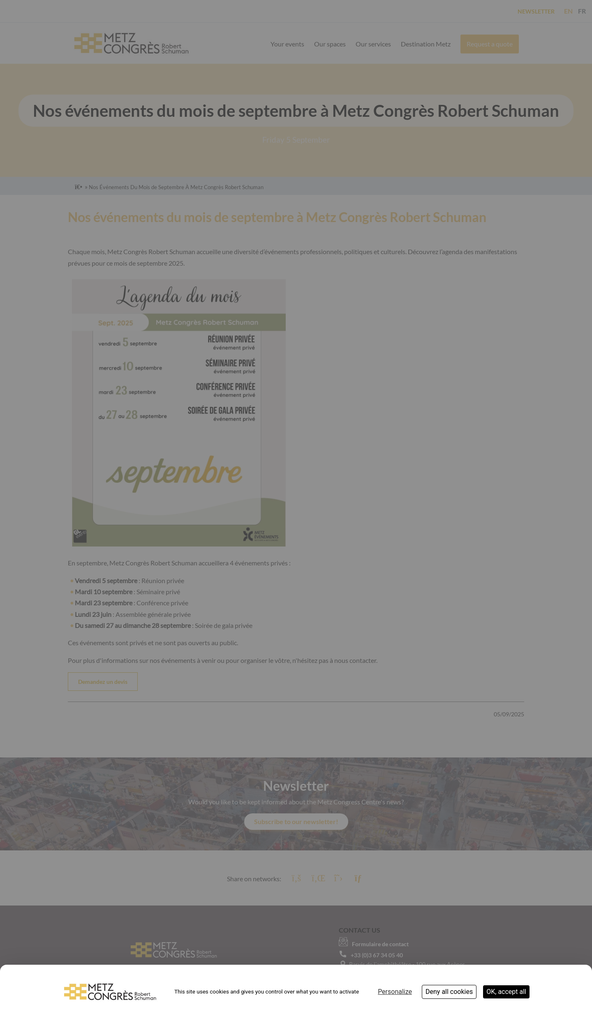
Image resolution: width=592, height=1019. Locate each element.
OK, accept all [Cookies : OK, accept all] (506, 992)
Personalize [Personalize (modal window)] (395, 992)
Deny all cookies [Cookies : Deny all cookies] (449, 992)
